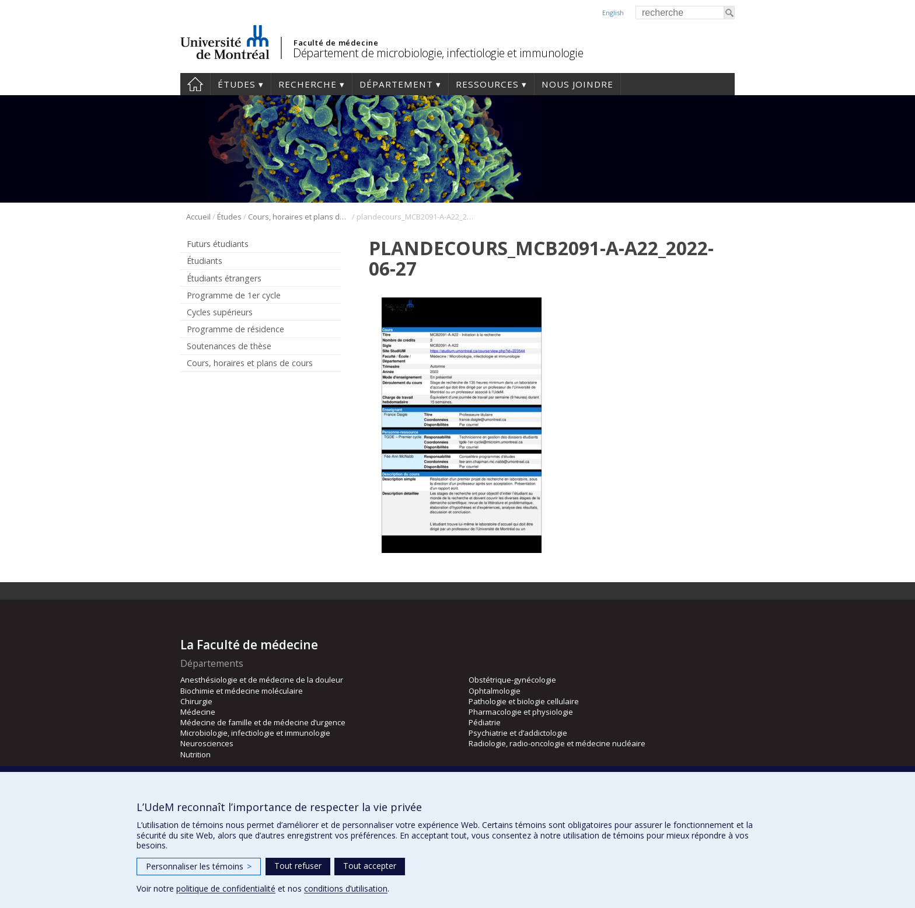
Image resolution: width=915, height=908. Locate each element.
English (613, 12)
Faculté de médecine (336, 42)
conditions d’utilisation (345, 888)
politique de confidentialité (225, 888)
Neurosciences (206, 743)
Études (237, 84)
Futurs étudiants (218, 243)
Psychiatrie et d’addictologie (518, 733)
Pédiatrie (485, 722)
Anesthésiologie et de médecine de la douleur (261, 679)
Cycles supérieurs (220, 312)
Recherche (307, 84)
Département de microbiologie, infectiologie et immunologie (438, 53)
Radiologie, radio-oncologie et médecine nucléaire (557, 743)
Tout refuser (298, 865)
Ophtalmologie (495, 691)
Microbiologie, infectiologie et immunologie (255, 733)
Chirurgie (196, 701)
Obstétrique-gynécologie (512, 679)
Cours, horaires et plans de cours (299, 216)
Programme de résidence (235, 329)
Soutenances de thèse (229, 346)
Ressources (487, 84)
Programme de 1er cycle (234, 295)
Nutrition (195, 754)
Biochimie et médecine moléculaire (241, 691)
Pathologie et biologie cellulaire (524, 701)
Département (396, 84)
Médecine (197, 712)
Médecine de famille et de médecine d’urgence (262, 722)
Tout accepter (369, 865)
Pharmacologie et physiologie (521, 712)
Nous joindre (577, 84)
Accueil (195, 84)
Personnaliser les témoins (199, 866)
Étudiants (204, 260)
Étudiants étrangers (224, 278)
